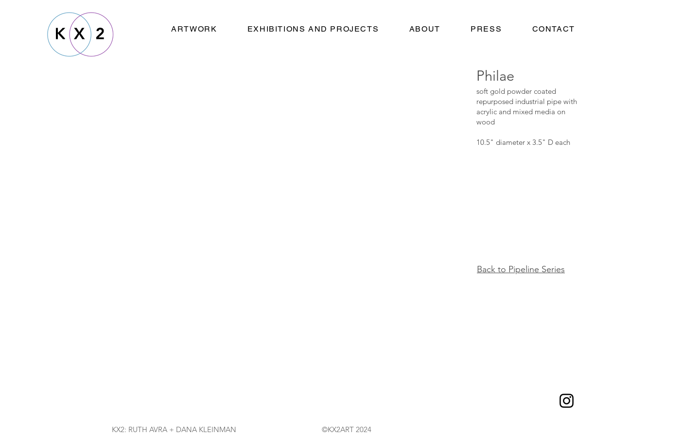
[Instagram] (566, 400)
